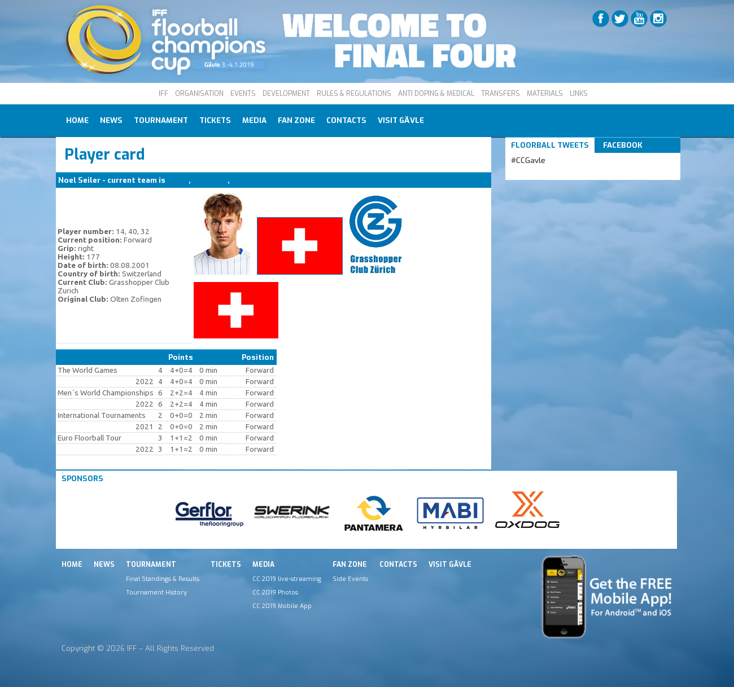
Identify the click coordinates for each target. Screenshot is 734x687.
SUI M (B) (248, 180)
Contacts (346, 120)
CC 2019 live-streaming (286, 579)
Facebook (623, 145)
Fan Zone (296, 120)
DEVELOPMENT (286, 93)
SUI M (178, 180)
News (111, 120)
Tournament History (156, 592)
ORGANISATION (199, 93)
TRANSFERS (500, 93)
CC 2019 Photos (275, 592)
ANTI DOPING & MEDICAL (436, 93)
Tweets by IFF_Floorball (555, 174)
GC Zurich (210, 180)
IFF (163, 93)
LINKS (579, 93)
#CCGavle (528, 160)
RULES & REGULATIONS (354, 93)
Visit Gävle (401, 120)
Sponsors (82, 478)
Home (77, 120)
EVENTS (243, 93)
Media (254, 120)
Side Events (350, 579)
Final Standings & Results (162, 579)
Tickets (215, 120)
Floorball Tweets (550, 145)
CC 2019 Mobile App (282, 606)
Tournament (161, 120)
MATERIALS (545, 93)
